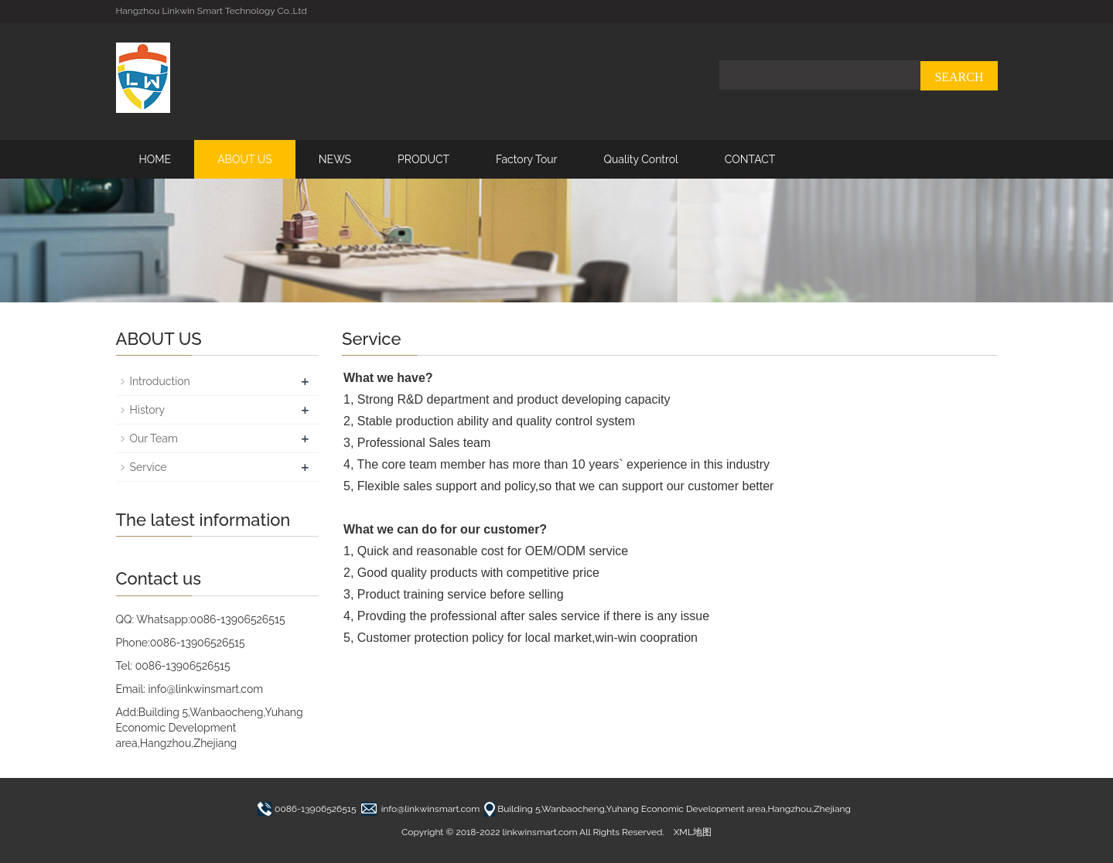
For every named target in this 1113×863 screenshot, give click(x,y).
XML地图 (693, 832)
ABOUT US (244, 159)
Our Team (154, 438)
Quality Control (640, 159)
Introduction (160, 381)
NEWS (335, 159)
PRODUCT (423, 159)
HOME (155, 159)
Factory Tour (526, 159)
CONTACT (750, 159)
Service (148, 467)
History (148, 410)
